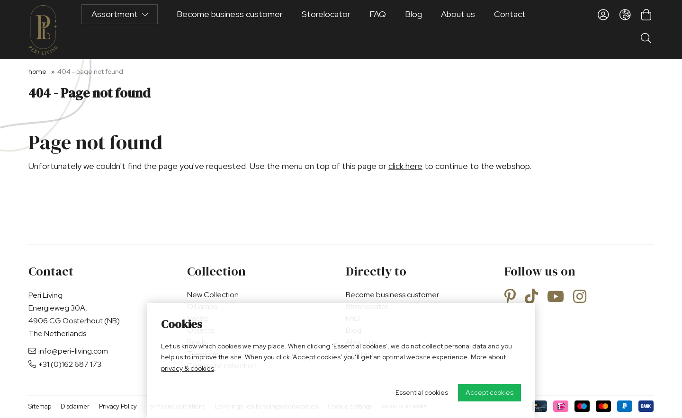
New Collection (213, 295)
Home (37, 71)
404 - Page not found (90, 71)
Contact (510, 29)
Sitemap (39, 406)
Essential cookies (421, 392)
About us (458, 29)
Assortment (119, 29)
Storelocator (326, 29)
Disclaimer (75, 406)
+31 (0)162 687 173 (64, 364)
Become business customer (230, 29)
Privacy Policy (118, 406)
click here (405, 165)
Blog (413, 29)
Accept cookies (489, 392)
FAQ (377, 29)
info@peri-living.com (68, 351)
